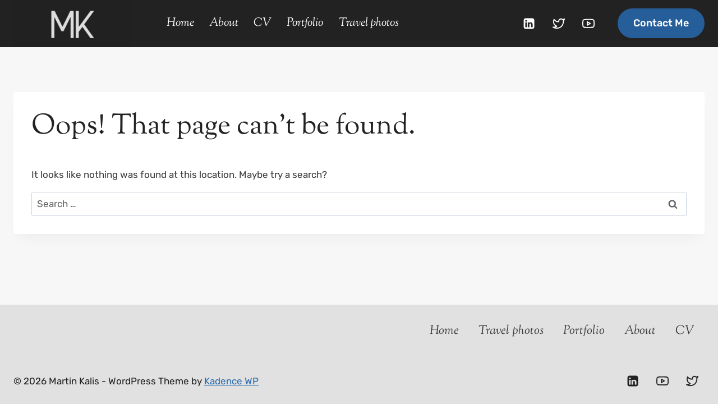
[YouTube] (588, 23)
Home (180, 23)
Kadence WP (231, 381)
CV (262, 23)
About (223, 23)
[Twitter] (558, 23)
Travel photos (369, 23)
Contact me (661, 23)
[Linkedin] (529, 23)
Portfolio (305, 23)
